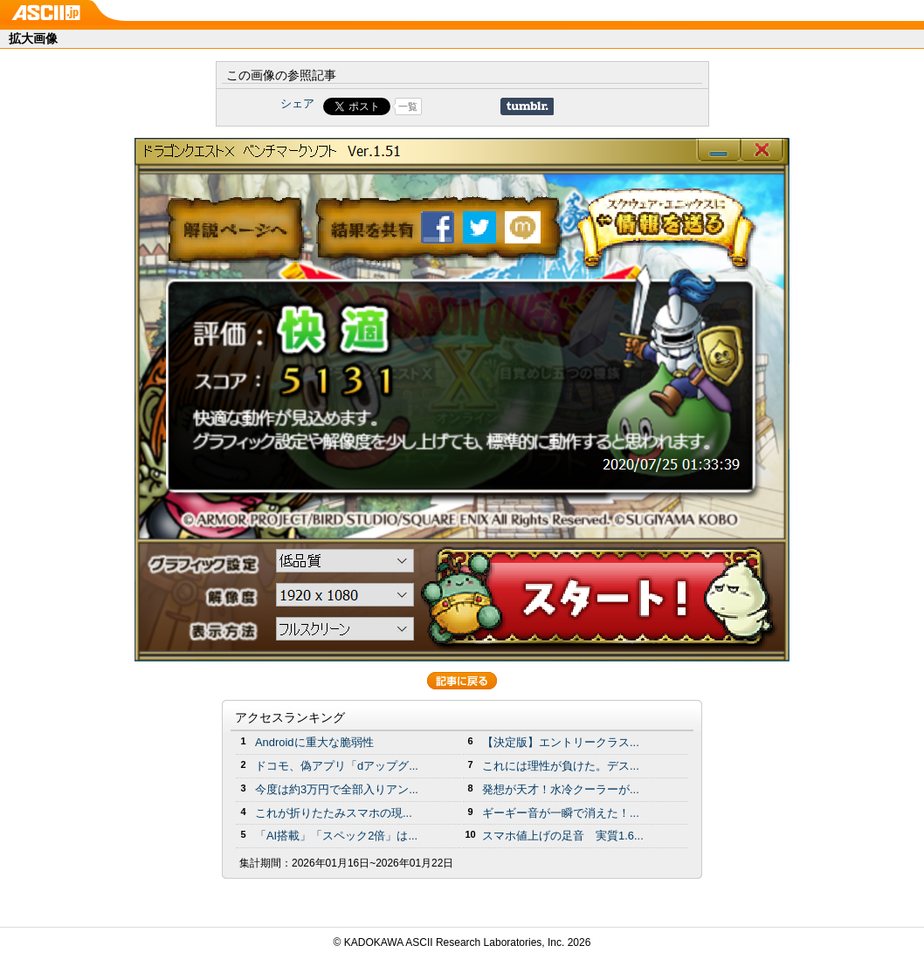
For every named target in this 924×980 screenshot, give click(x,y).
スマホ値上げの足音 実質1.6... (563, 835)
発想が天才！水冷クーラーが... (560, 789)
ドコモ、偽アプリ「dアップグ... (336, 765)
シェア (297, 103)
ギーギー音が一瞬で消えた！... (560, 812)
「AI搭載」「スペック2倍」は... (336, 835)
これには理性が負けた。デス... (560, 765)
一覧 (407, 106)
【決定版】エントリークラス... (560, 742)
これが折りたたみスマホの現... (333, 812)
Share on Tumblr (527, 106)
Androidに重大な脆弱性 (314, 742)
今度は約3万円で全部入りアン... (336, 789)
